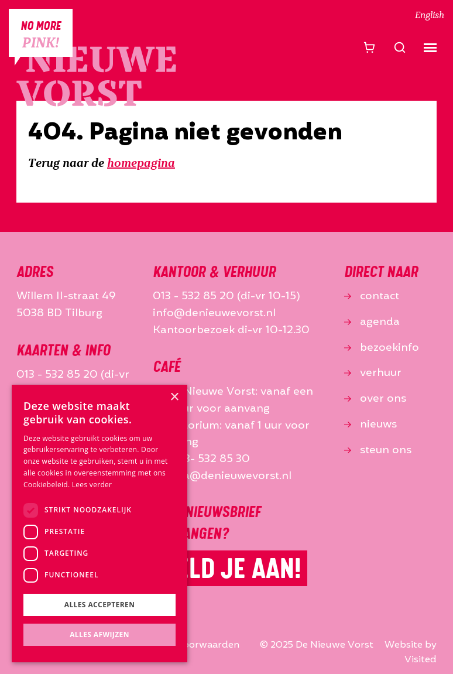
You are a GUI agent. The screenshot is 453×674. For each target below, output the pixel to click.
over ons (375, 399)
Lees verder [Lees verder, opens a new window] (92, 485)
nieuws (370, 424)
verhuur (372, 373)
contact (371, 296)
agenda (372, 322)
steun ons (377, 450)
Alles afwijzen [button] (99, 634)
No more (40, 35)
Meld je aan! (230, 568)
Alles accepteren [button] (99, 605)
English (429, 15)
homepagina (141, 164)
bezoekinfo (381, 348)
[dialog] (99, 523)
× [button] (174, 397)
